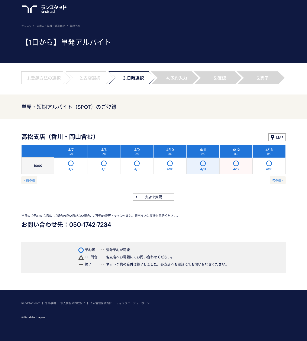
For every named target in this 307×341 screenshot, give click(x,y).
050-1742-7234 (90, 224)
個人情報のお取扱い (72, 303)
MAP (279, 137)
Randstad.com (30, 303)
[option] (170, 160)
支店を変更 (153, 197)
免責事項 (50, 303)
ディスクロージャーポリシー (134, 303)
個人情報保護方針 (101, 303)
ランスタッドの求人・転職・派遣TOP (43, 25)
